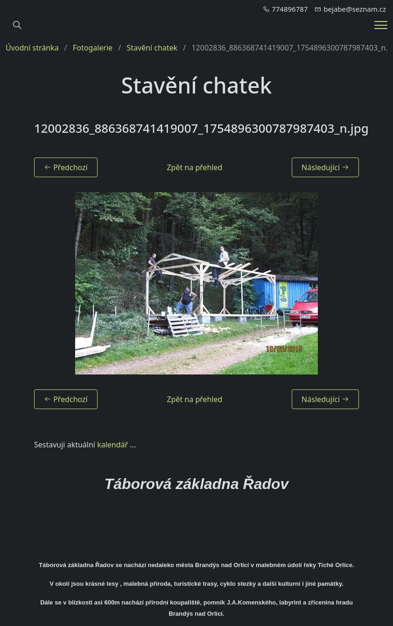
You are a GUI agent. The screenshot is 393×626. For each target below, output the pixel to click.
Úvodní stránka (32, 48)
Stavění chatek (151, 48)
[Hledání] (17, 25)
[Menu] (380, 25)
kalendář (112, 444)
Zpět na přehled (194, 167)
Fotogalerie (92, 48)
